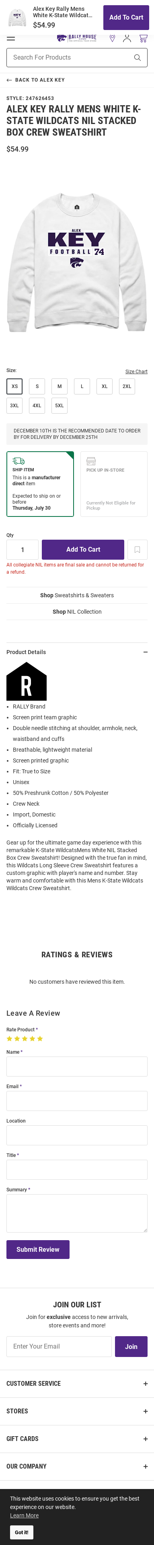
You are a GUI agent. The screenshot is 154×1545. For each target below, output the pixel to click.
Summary (16, 1190)
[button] (113, 38)
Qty (10, 535)
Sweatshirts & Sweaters (77, 595)
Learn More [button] (24, 1515)
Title (11, 1155)
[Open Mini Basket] (143, 38)
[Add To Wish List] (137, 550)
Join (131, 1347)
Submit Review (38, 1249)
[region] (77, 780)
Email (12, 1086)
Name (12, 1052)
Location (16, 1121)
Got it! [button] (22, 1532)
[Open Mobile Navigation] (10, 37)
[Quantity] (22, 550)
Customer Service (33, 1383)
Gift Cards (22, 1439)
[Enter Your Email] (59, 1346)
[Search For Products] (57, 57)
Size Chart (136, 371)
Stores (17, 1411)
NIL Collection (77, 611)
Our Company (26, 1466)
